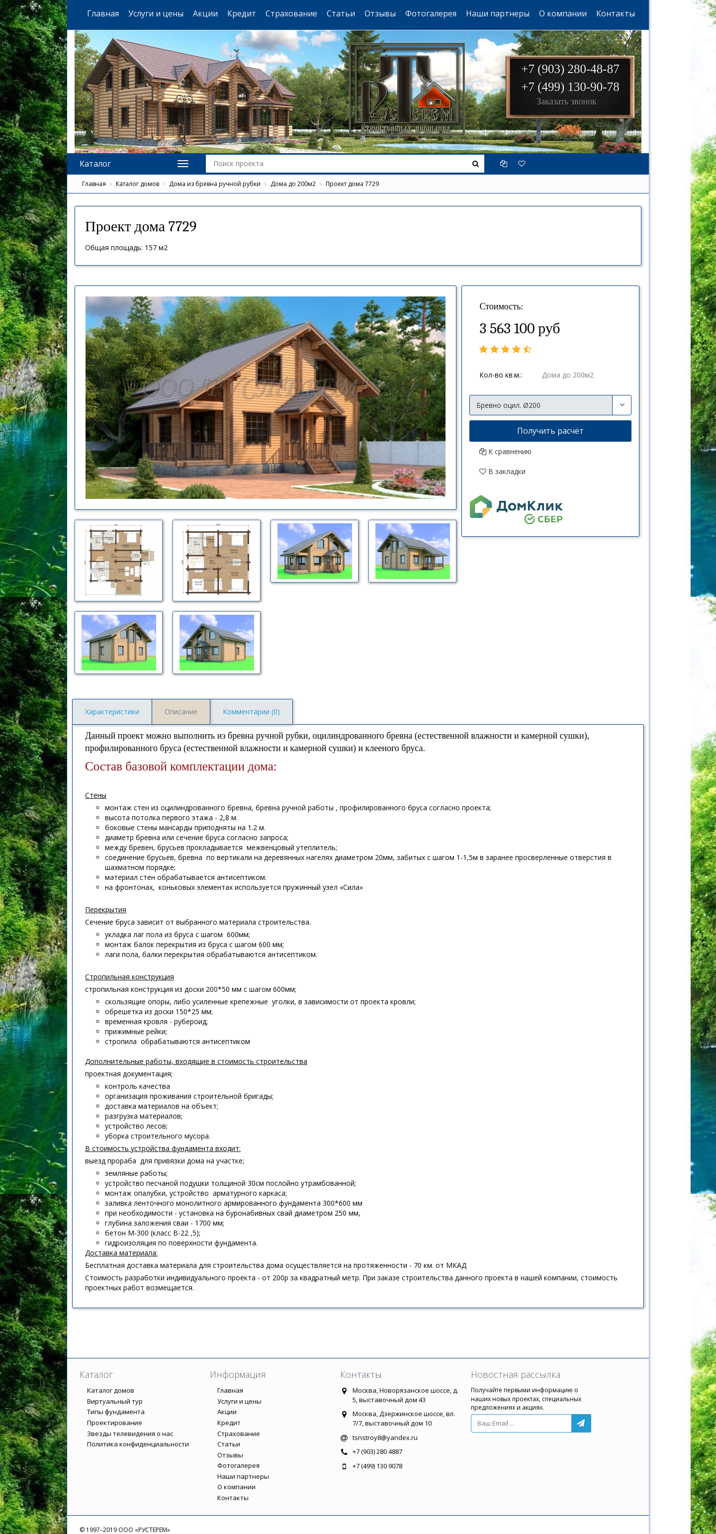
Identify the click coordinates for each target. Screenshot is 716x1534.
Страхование (291, 13)
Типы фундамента (116, 1411)
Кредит (241, 13)
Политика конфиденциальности (138, 1443)
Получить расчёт (550, 430)
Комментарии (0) (251, 711)
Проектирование (114, 1422)
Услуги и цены (155, 13)
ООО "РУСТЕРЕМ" (363, 65)
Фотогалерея (430, 13)
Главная (103, 13)
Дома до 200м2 (293, 184)
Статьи (341, 13)
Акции (205, 13)
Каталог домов (137, 184)
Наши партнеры (498, 13)
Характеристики (112, 711)
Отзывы (380, 13)
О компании (563, 13)
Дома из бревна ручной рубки (215, 184)
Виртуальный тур (115, 1401)
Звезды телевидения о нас (130, 1433)
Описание (181, 711)
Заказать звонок (567, 101)
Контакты (615, 13)
